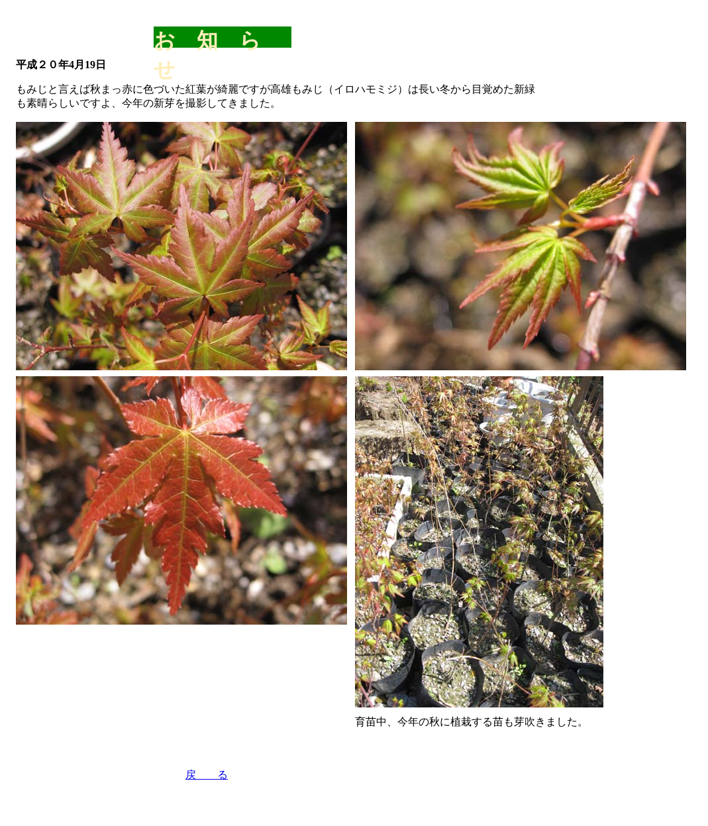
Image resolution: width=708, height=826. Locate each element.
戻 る (206, 774)
